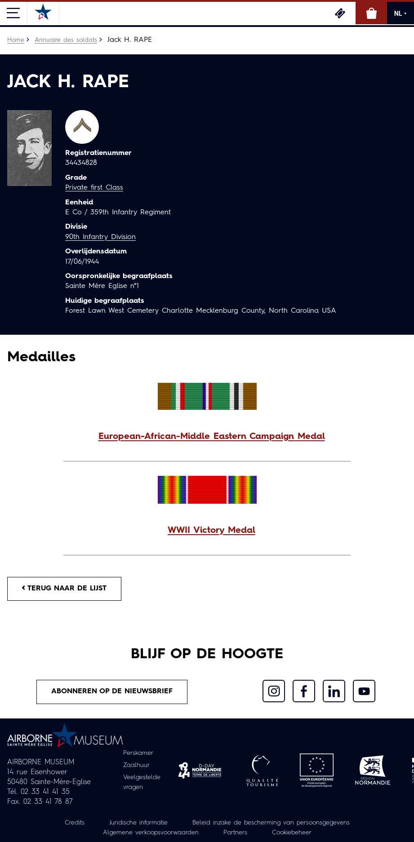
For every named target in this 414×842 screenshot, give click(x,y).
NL (400, 13)
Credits (75, 823)
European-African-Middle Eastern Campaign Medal (211, 436)
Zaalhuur (136, 765)
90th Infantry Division (100, 237)
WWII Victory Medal (211, 530)
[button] (207, 436)
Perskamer (138, 753)
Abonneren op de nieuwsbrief (112, 691)
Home (15, 40)
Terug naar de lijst (64, 588)
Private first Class (94, 187)
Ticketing (340, 13)
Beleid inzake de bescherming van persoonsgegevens (271, 823)
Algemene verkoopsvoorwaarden (151, 832)
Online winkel (371, 13)
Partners (235, 832)
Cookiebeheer (292, 832)
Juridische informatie (138, 823)
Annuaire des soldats (66, 40)
